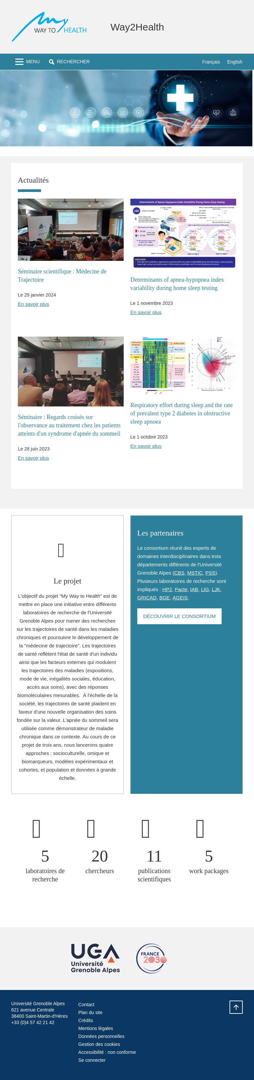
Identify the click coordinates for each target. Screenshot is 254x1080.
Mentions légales (95, 1028)
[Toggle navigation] (27, 62)
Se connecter (92, 1060)
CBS (179, 573)
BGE (164, 597)
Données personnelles (101, 1036)
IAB (194, 589)
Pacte (181, 589)
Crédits (85, 1020)
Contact (86, 1004)
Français (211, 62)
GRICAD (146, 597)
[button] (69, 62)
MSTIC (195, 573)
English (234, 62)
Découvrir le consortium (179, 616)
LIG (205, 589)
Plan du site (90, 1012)
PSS (210, 573)
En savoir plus (33, 304)
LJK (216, 589)
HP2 (167, 589)
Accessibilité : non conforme (107, 1052)
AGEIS (180, 597)
